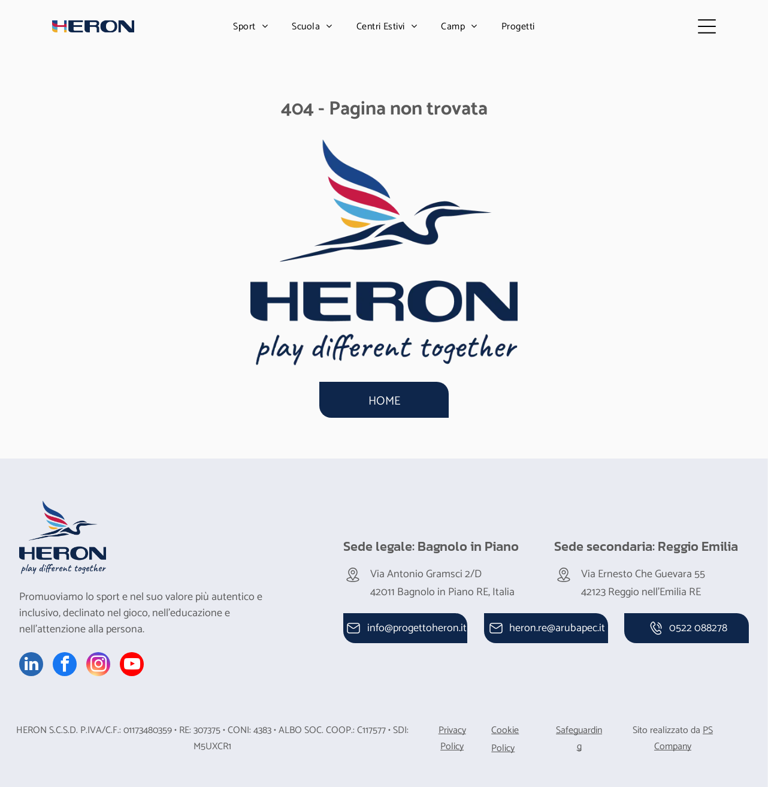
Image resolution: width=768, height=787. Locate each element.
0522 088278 (698, 624)
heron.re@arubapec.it (557, 624)
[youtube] (132, 661)
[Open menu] (711, 25)
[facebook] (65, 661)
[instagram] (98, 661)
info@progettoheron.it (417, 624)
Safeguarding (579, 734)
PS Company (683, 734)
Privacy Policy (452, 734)
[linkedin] (31, 661)
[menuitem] (250, 24)
